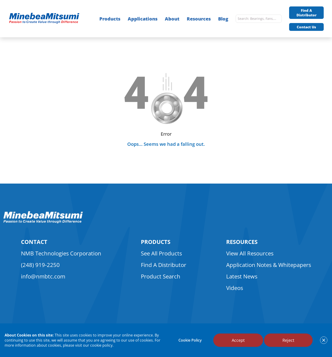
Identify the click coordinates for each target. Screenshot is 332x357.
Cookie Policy (190, 340)
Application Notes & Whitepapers (268, 265)
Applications (142, 19)
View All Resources (249, 253)
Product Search (160, 276)
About (172, 19)
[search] (277, 19)
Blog (223, 19)
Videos (234, 288)
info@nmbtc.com (43, 276)
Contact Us (306, 27)
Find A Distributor (306, 12)
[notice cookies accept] (323, 340)
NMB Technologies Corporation (61, 253)
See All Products (161, 253)
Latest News (241, 276)
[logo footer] (43, 222)
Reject (288, 340)
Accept (238, 340)
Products (109, 19)
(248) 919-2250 (40, 265)
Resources (199, 19)
